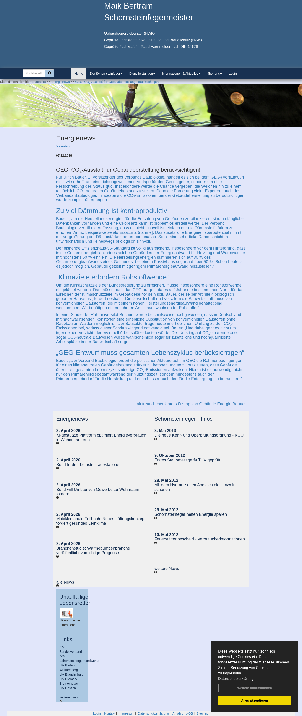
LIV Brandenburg (72, 674)
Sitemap (202, 713)
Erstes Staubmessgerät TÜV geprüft (187, 460)
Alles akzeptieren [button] (254, 700)
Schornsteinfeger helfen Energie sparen (190, 514)
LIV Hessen (68, 688)
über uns (214, 73)
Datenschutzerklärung (236, 679)
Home (79, 73)
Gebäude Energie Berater (222, 404)
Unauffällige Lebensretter (75, 600)
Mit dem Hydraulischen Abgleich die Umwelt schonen (194, 487)
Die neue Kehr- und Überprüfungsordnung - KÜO (199, 435)
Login (233, 73)
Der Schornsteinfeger (106, 73)
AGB (189, 713)
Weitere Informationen (254, 688)
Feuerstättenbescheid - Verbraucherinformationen (199, 539)
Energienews (72, 419)
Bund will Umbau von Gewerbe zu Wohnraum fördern (97, 491)
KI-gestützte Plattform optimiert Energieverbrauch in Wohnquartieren (101, 437)
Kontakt (109, 713)
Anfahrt (177, 713)
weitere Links (69, 698)
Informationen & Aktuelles (181, 73)
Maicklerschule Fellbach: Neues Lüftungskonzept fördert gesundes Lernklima (101, 521)
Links (66, 639)
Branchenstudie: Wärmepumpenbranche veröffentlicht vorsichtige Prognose (93, 550)
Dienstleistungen (142, 73)
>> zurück (63, 146)
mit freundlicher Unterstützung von (167, 404)
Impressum (232, 673)
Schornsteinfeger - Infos (183, 419)
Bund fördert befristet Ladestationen (89, 464)
